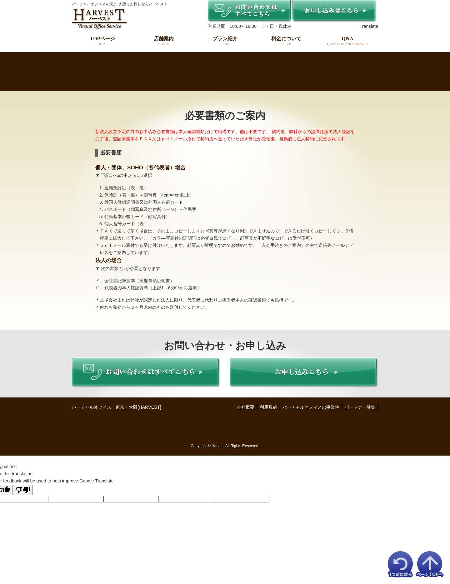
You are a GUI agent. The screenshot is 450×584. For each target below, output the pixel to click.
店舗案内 (164, 41)
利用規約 (268, 407)
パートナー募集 (360, 407)
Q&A (347, 41)
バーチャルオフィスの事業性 (310, 407)
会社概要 (245, 407)
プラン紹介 (225, 41)
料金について (286, 41)
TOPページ (102, 41)
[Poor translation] (23, 490)
